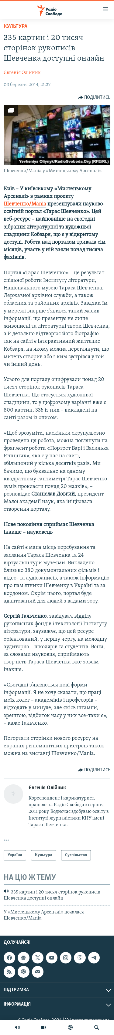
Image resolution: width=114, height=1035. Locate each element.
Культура (15, 26)
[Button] (94, 97)
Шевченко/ (17, 204)
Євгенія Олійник (22, 72)
